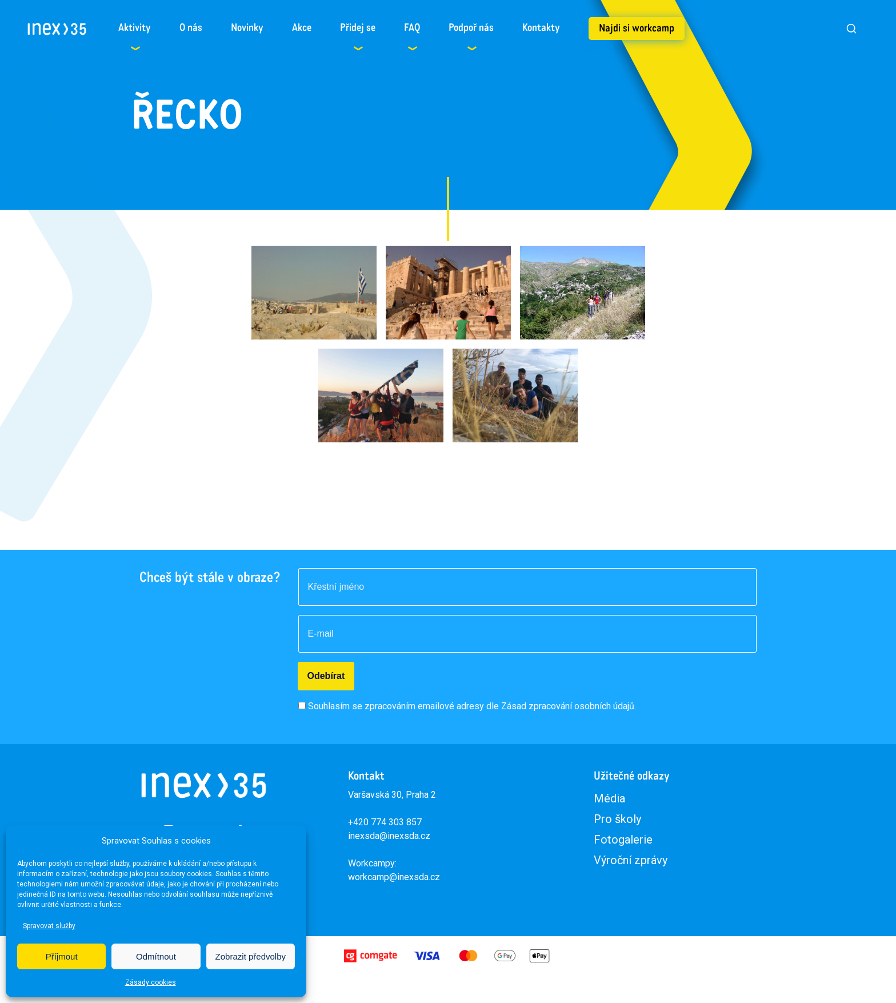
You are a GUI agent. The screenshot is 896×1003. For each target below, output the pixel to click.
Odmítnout (156, 956)
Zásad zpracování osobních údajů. (568, 706)
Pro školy (617, 819)
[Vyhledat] (851, 28)
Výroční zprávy (630, 860)
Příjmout (62, 956)
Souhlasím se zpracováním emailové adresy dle (472, 706)
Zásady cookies (150, 982)
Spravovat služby (49, 926)
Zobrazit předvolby (250, 956)
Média (609, 798)
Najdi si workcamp (636, 28)
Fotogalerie (623, 839)
